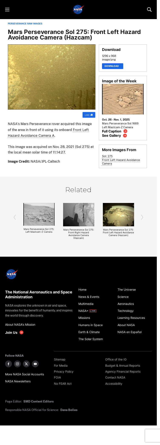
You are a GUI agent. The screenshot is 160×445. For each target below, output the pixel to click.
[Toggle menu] (7, 9)
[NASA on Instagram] (17, 364)
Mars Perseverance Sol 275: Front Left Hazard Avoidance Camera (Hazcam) (118, 232)
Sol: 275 (107, 156)
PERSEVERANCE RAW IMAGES (25, 23)
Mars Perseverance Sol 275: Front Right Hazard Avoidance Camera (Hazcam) (78, 233)
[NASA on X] (26, 364)
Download (113, 66)
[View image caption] (115, 131)
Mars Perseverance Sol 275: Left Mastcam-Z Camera (39, 230)
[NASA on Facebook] (8, 364)
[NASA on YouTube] (35, 364)
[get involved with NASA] (14, 332)
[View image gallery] (114, 136)
